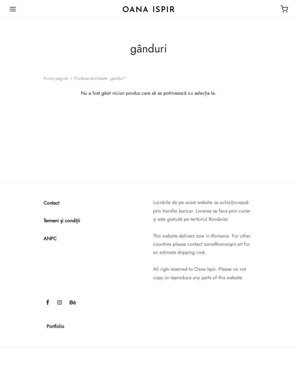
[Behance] (73, 303)
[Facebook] (48, 303)
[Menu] (12, 9)
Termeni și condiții (62, 220)
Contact (51, 202)
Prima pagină (56, 78)
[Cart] (284, 9)
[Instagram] (59, 303)
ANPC (50, 238)
